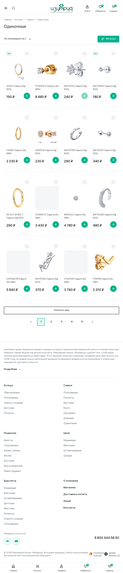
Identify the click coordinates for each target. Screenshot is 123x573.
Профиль (61, 568)
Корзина (109, 568)
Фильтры (108, 39)
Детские (9, 407)
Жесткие (9, 508)
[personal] (87, 8)
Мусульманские (13, 465)
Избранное (85, 568)
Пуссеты (68, 397)
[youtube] (16, 540)
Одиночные (70, 422)
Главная (13, 568)
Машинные (69, 439)
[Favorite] (100, 8)
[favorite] (27, 53)
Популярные (11, 397)
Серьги (67, 385)
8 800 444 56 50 (106, 538)
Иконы (8, 455)
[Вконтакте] (7, 540)
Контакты (69, 507)
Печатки (9, 412)
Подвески (10, 433)
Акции (67, 501)
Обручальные (12, 392)
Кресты (8, 439)
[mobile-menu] (6, 8)
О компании (70, 480)
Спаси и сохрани (13, 402)
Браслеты (10, 480)
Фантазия (69, 445)
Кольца (8, 385)
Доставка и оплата (75, 494)
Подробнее (10, 369)
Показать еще (61, 310)
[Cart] (113, 8)
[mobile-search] (13, 8)
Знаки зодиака (12, 470)
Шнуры (67, 455)
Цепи (66, 433)
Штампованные (72, 450)
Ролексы (9, 513)
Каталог (37, 568)
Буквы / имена (12, 450)
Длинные (68, 417)
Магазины (69, 487)
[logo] (61, 8)
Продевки (69, 412)
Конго (66, 407)
